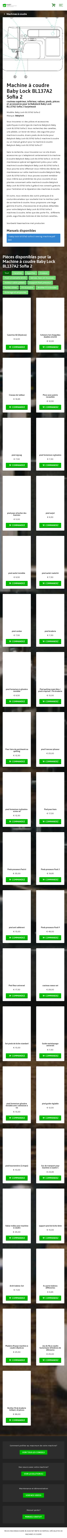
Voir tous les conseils (33, 1452)
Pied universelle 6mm (15, 278)
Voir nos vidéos (33, 1495)
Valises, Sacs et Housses (42, 278)
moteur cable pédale (15, 282)
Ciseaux (43, 273)
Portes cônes (11, 287)
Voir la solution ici (33, 1474)
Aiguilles (31, 273)
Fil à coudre (27, 287)
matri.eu (45, 1531)
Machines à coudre (15, 14)
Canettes (18, 273)
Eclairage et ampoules (15, 292)
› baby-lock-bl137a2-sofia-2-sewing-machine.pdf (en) (31, 238)
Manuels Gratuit (33, 1517)
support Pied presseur (40, 282)
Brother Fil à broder (47, 287)
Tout (7, 273)
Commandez (17, 347)
